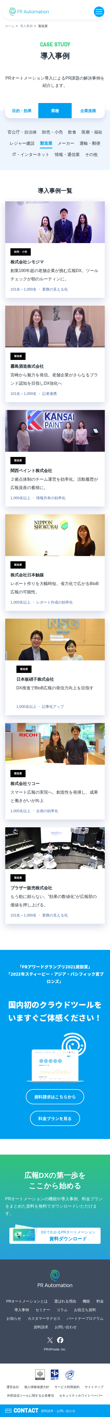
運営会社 (13, 1387)
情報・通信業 (67, 154)
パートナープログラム (85, 1318)
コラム (62, 1310)
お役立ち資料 (85, 1310)
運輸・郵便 (90, 143)
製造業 (46, 143)
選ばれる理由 (65, 1301)
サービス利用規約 (67, 1387)
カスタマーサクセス (44, 1318)
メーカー (66, 143)
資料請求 (41, 1327)
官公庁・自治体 (22, 132)
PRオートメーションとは (27, 1301)
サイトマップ (94, 1387)
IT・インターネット (31, 154)
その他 (91, 154)
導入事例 (26, 26)
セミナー (42, 1310)
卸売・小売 (52, 132)
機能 (86, 1301)
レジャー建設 (22, 143)
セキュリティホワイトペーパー (81, 1395)
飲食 (72, 132)
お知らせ (14, 1318)
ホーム (10, 26)
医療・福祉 (92, 132)
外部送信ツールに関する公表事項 (30, 1395)
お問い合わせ (66, 1327)
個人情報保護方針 (36, 1387)
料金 (100, 1301)
